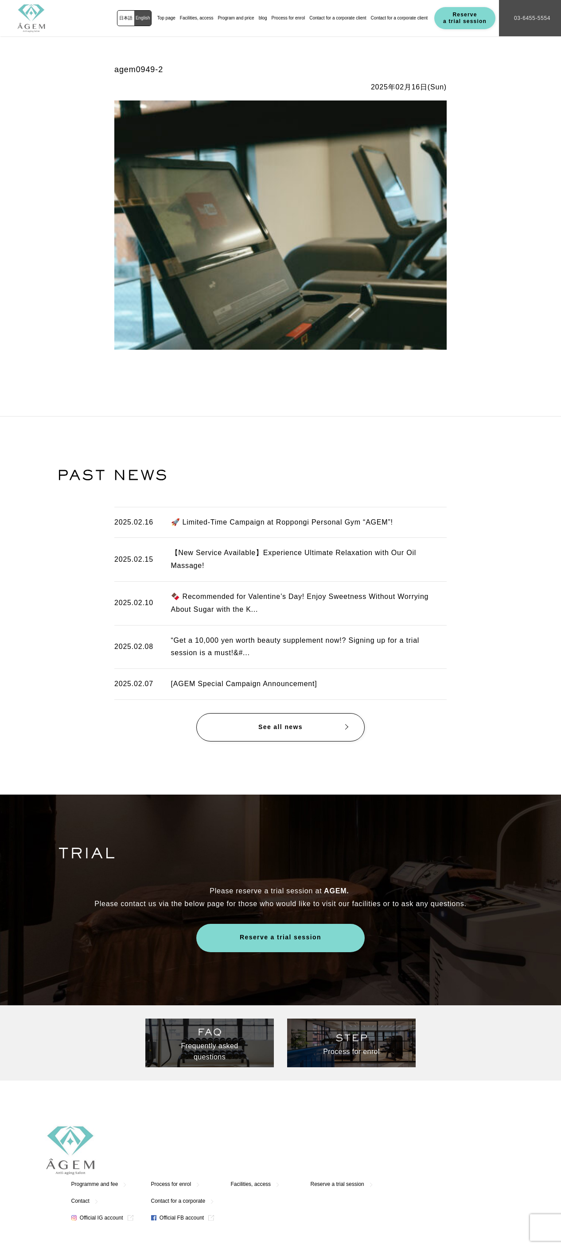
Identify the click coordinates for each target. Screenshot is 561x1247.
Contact (207, 1150)
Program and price (236, 17)
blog (263, 17)
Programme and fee (221, 1133)
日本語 (125, 17)
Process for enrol (288, 17)
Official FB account (304, 1167)
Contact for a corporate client (337, 17)
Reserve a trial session (465, 18)
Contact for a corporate (305, 1150)
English (143, 17)
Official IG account (224, 1167)
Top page (166, 17)
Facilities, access (197, 17)
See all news (280, 727)
